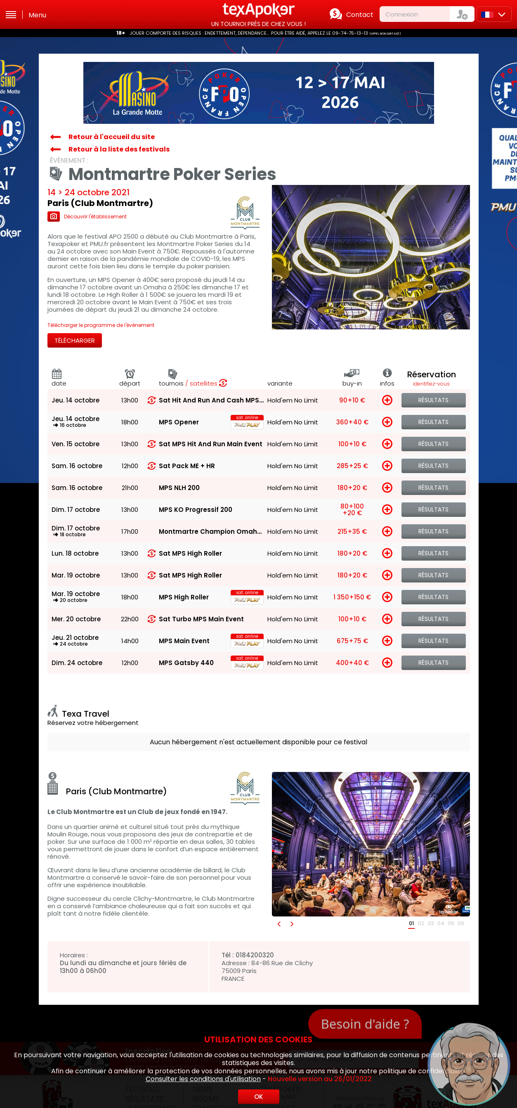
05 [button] (451, 923)
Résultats (433, 400)
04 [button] (440, 923)
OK (258, 1096)
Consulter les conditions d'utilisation (203, 1079)
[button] (278, 923)
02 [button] (421, 923)
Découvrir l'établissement (87, 216)
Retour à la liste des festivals (119, 149)
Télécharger (74, 340)
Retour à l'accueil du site (111, 137)
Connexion (401, 14)
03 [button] (431, 923)
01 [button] (411, 923)
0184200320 (255, 955)
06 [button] (461, 923)
